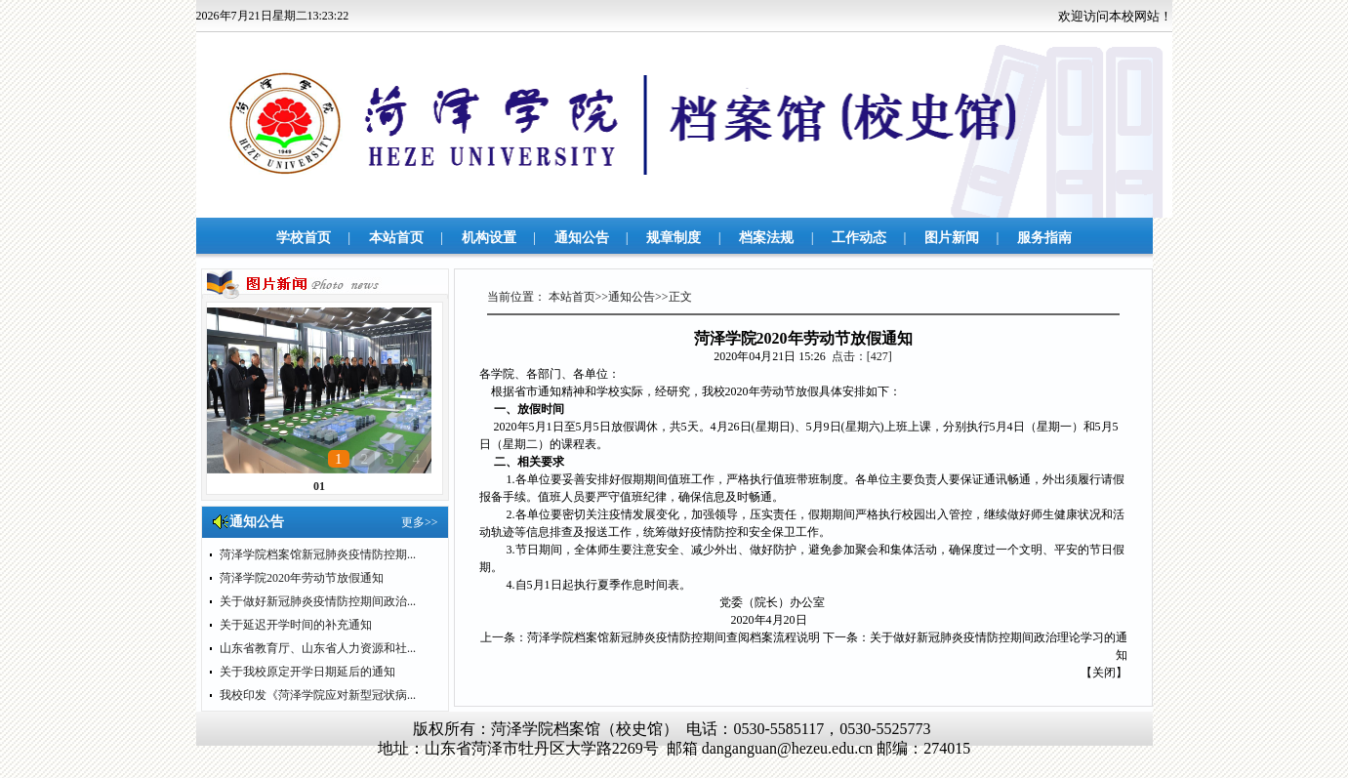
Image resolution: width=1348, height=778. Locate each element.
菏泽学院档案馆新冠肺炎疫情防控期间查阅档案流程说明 (673, 637)
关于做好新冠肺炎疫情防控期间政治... (318, 601)
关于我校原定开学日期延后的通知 (307, 671)
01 (319, 486)
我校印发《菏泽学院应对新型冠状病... (318, 695)
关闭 (1104, 672)
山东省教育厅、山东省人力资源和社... (318, 648)
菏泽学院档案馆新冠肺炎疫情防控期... (318, 554)
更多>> (419, 522)
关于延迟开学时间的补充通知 (296, 625)
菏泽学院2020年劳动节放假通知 (302, 578)
